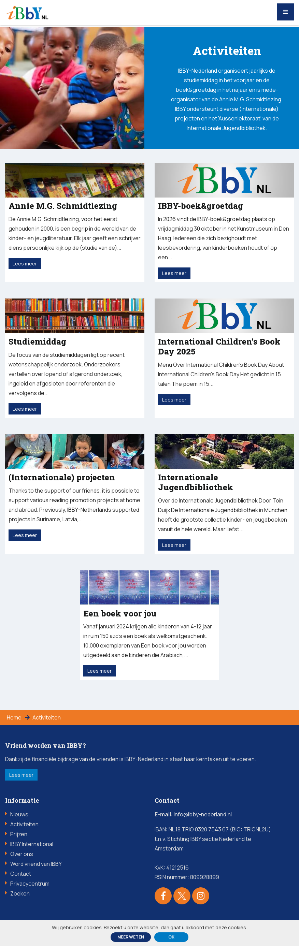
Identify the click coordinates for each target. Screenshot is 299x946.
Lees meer (21, 775)
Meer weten (130, 937)
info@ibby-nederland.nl (203, 814)
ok (171, 937)
